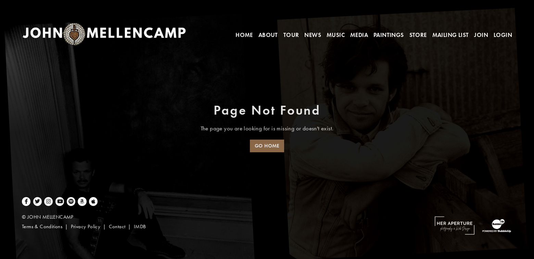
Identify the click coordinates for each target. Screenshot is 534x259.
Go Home (267, 145)
